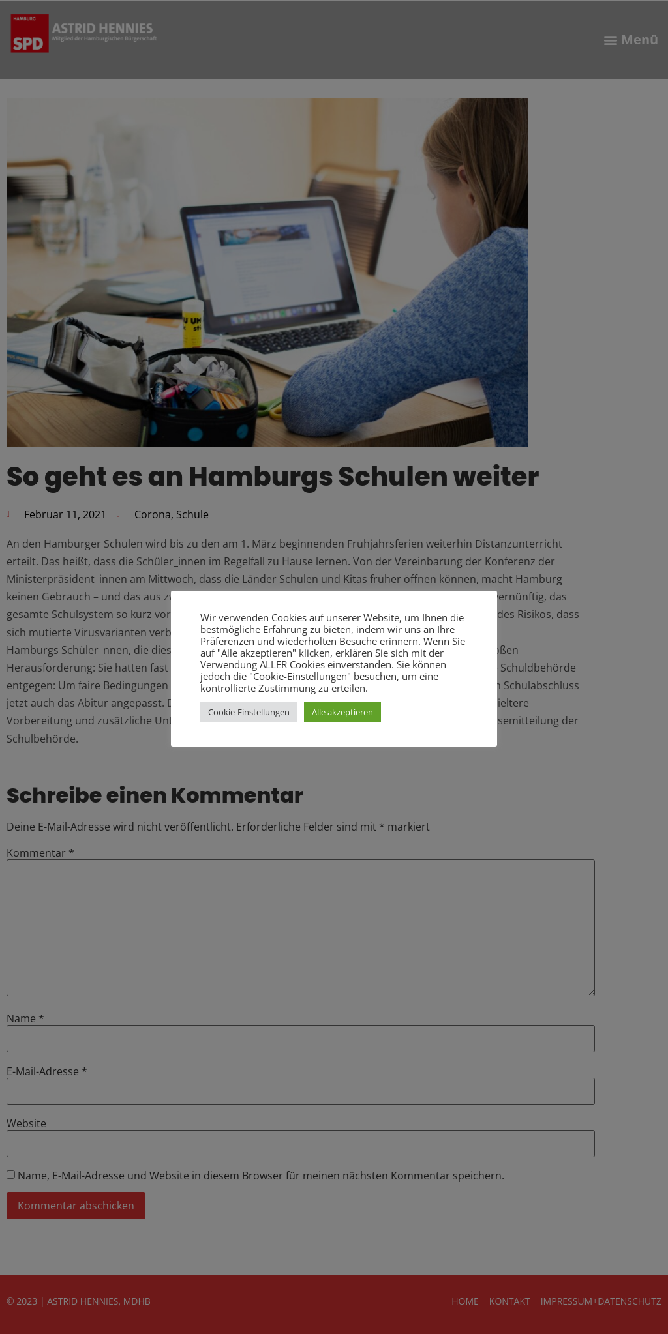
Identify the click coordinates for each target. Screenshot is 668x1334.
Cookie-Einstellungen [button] (249, 712)
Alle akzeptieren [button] (342, 712)
